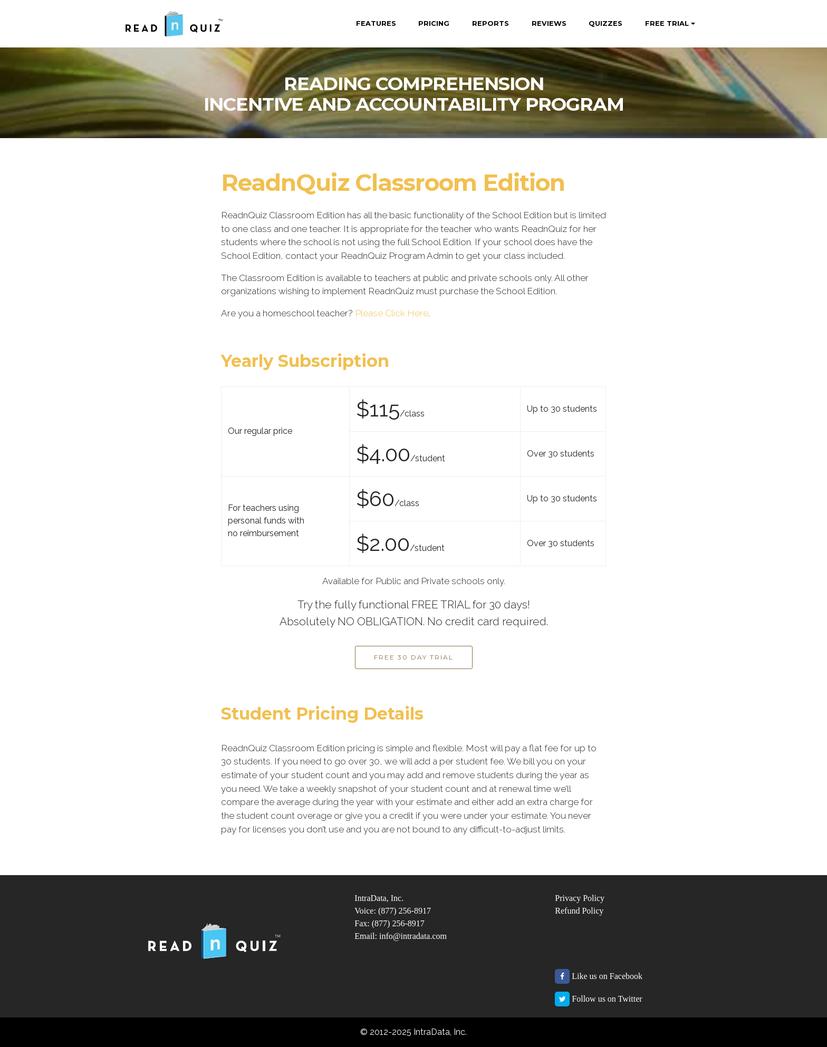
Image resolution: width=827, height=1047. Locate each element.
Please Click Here (391, 313)
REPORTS (490, 23)
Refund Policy (579, 910)
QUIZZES (605, 23)
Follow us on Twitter (607, 998)
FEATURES (376, 23)
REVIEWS (549, 23)
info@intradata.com (413, 936)
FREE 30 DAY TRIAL (414, 657)
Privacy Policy (579, 898)
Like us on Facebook (607, 976)
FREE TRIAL (667, 23)
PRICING (433, 23)
